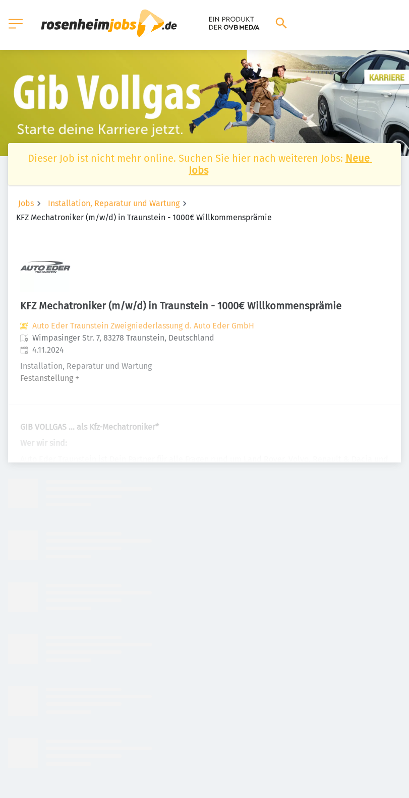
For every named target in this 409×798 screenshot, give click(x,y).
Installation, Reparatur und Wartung (114, 203)
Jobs (26, 203)
